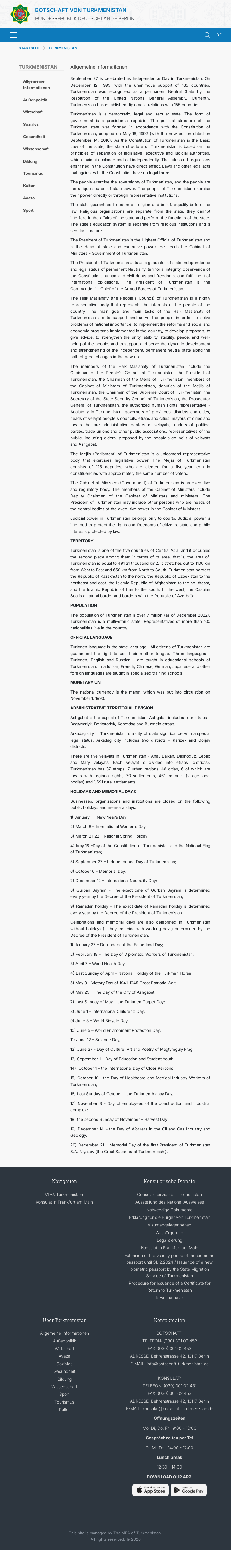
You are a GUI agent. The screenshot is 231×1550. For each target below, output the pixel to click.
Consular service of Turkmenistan (169, 1194)
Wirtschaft (33, 111)
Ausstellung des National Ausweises (169, 1201)
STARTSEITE (30, 48)
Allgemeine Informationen (36, 84)
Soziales (31, 124)
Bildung (30, 161)
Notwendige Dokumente (169, 1209)
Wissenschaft (36, 148)
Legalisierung (169, 1240)
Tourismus (33, 173)
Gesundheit (34, 136)
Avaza (29, 197)
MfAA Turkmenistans (64, 1194)
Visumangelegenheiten (169, 1224)
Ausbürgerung (169, 1232)
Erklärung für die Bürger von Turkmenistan (169, 1217)
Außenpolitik (35, 99)
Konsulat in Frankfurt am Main (64, 1201)
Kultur (29, 185)
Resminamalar (169, 1297)
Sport (28, 210)
